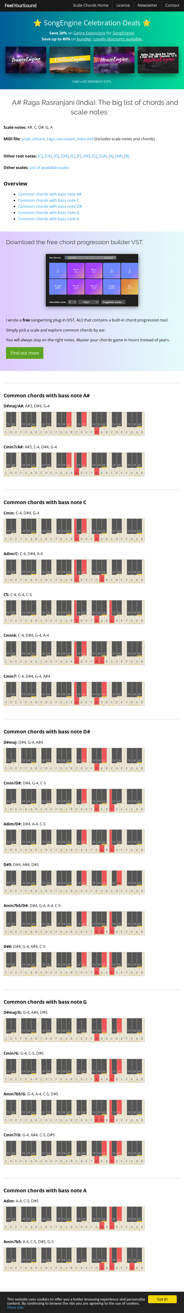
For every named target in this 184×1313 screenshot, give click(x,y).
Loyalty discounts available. (118, 39)
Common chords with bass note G (49, 212)
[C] (40, 156)
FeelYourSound (20, 5)
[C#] (48, 156)
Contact (172, 5)
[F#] (86, 156)
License (123, 5)
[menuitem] (20, 6)
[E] (72, 156)
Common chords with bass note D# (50, 206)
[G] (94, 156)
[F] (79, 156)
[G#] (103, 156)
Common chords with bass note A (48, 218)
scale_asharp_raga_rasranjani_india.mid (57, 138)
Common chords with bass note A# (49, 194)
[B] (126, 156)
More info (15, 1307)
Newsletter (147, 5)
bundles (84, 39)
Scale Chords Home (91, 5)
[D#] (65, 156)
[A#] (118, 156)
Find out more (25, 353)
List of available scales (49, 167)
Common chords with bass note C (48, 200)
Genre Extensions (89, 33)
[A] (111, 156)
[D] (56, 156)
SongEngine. (124, 33)
